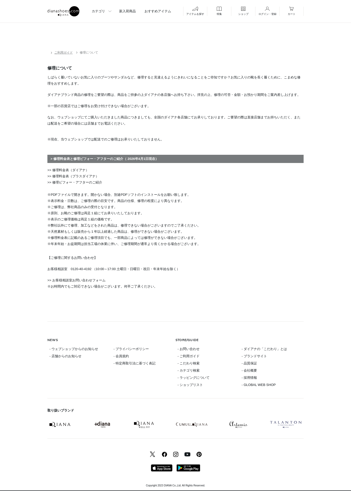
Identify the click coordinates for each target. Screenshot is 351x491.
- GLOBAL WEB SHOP (259, 385)
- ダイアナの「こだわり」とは (264, 349)
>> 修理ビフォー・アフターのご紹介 (74, 182)
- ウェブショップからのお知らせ (73, 349)
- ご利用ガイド (189, 356)
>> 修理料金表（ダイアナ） (68, 170)
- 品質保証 (249, 363)
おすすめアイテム (157, 11)
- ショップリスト (190, 385)
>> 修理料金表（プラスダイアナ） (73, 176)
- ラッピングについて (194, 378)
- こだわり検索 (189, 363)
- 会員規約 (121, 356)
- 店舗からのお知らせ (65, 356)
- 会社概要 (249, 370)
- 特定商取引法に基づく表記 (134, 363)
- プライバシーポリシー (131, 349)
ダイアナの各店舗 (157, 95)
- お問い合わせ (189, 349)
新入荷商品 (127, 11)
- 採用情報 (249, 378)
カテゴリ (98, 11)
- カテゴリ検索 (189, 370)
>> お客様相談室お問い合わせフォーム (76, 280)
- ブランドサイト (254, 356)
